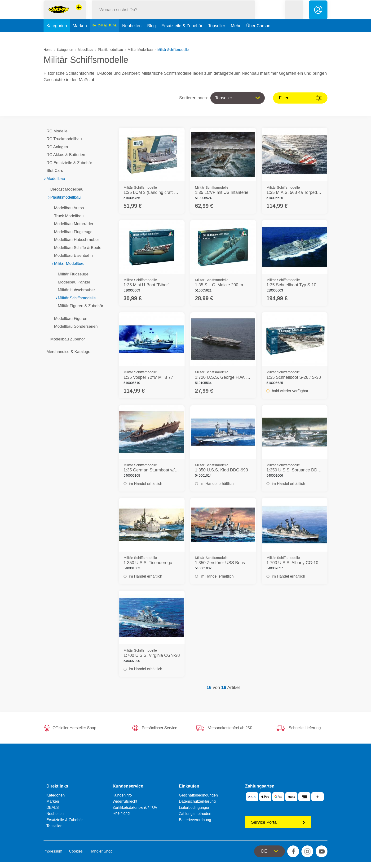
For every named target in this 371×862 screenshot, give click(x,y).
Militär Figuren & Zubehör (79, 306)
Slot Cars (53, 170)
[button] (294, 15)
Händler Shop (101, 851)
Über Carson (258, 36)
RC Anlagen (56, 147)
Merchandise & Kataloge (67, 351)
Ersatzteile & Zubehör (181, 36)
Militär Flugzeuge (71, 274)
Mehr (235, 36)
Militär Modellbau (140, 50)
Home (48, 50)
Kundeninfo (122, 795)
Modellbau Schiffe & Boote (76, 247)
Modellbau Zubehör (66, 339)
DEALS (105, 36)
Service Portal (278, 822)
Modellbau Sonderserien (74, 326)
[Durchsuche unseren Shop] (173, 15)
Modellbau (85, 50)
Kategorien (56, 36)
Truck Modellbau (67, 216)
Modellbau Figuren (69, 318)
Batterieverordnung (195, 820)
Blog (151, 36)
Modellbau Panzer (72, 282)
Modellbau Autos (67, 208)
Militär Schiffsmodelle (75, 298)
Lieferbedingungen (194, 807)
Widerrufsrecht (125, 801)
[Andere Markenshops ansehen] (79, 13)
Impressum (53, 851)
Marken (80, 36)
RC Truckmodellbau (63, 139)
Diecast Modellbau (65, 189)
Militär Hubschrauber (75, 290)
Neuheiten (131, 36)
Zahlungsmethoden (195, 814)
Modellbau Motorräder (72, 224)
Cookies (76, 851)
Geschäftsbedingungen (198, 795)
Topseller (216, 36)
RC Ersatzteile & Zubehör (68, 163)
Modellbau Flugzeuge (72, 232)
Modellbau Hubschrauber (75, 239)
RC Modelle (55, 131)
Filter (300, 98)
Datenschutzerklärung (197, 801)
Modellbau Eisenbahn (72, 255)
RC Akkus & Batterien (64, 154)
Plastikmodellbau (110, 50)
